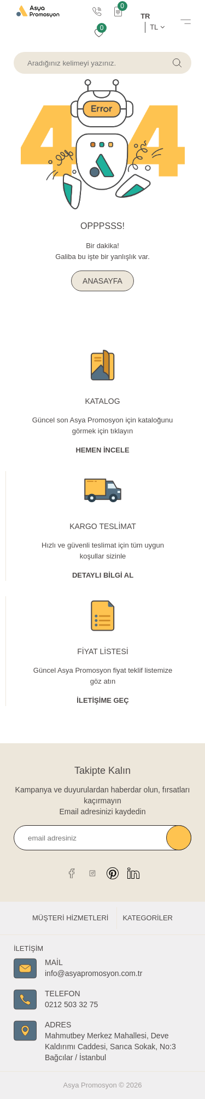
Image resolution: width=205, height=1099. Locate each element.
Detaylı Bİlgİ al (102, 575)
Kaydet (178, 837)
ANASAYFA (102, 281)
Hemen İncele (102, 450)
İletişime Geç (102, 700)
